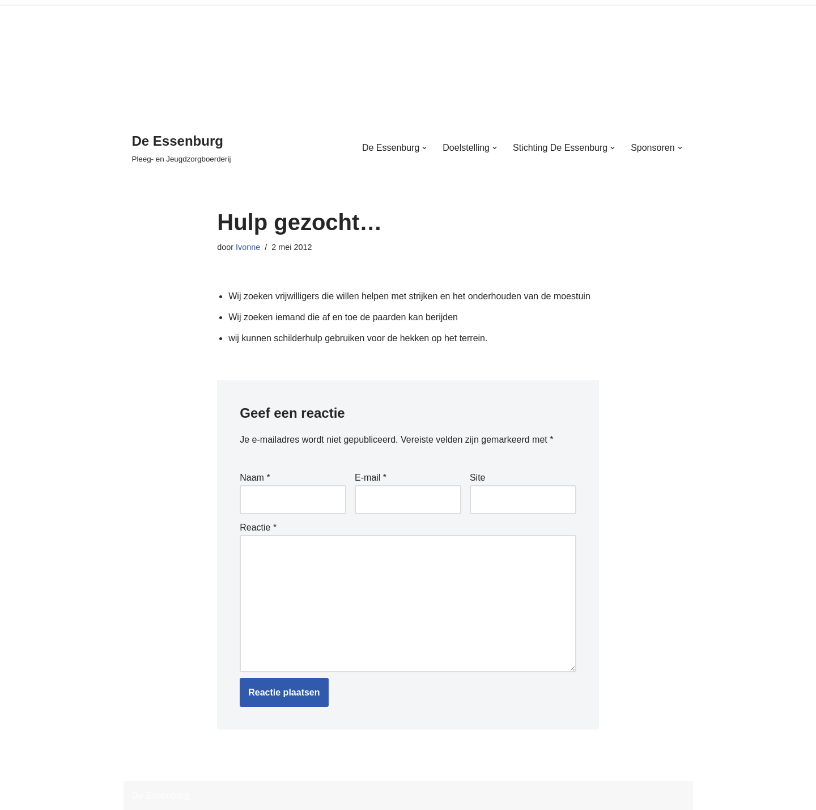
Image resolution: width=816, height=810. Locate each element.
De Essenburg (160, 795)
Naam (255, 477)
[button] (424, 148)
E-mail (370, 477)
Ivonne (248, 247)
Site (478, 477)
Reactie (258, 527)
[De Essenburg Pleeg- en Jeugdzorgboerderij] (181, 148)
